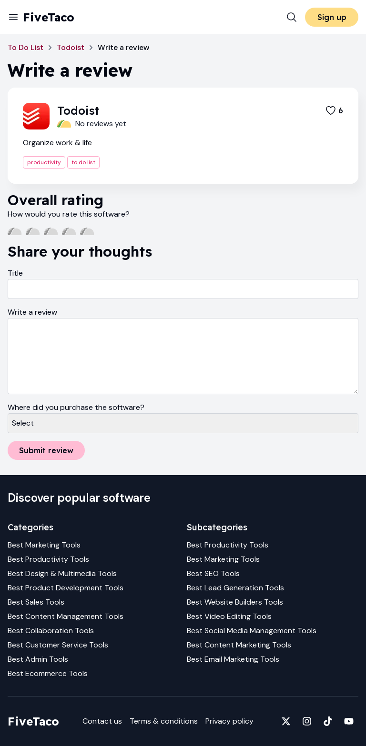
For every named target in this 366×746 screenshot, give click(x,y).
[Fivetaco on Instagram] (306, 721)
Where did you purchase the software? (76, 407)
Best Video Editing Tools (229, 616)
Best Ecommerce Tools (48, 673)
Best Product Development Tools (65, 588)
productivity (44, 162)
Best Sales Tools (36, 602)
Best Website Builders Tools (235, 602)
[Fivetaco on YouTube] (348, 721)
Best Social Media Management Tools (251, 631)
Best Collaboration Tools (51, 631)
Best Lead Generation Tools (235, 588)
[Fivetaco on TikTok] (327, 721)
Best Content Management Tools (65, 616)
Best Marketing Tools (44, 545)
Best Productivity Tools (48, 559)
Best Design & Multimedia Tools (62, 573)
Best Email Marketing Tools (233, 659)
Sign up (331, 17)
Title (15, 273)
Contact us (102, 721)
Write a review (32, 312)
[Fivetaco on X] (285, 721)
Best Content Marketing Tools (239, 645)
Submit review (46, 450)
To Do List (25, 47)
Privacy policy (229, 721)
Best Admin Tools (38, 659)
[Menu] (13, 17)
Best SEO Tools (213, 573)
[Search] (291, 17)
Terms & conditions (164, 721)
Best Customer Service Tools (58, 645)
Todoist (70, 47)
